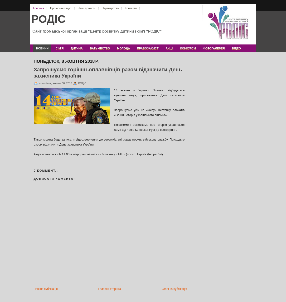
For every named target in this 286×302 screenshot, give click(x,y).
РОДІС (48, 19)
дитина (77, 48)
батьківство (100, 48)
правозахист (147, 48)
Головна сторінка (109, 289)
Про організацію (60, 8)
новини (42, 48)
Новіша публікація (46, 289)
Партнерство (110, 8)
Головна (38, 8)
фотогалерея (214, 48)
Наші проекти (87, 8)
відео (236, 48)
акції (169, 48)
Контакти (131, 8)
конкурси (188, 48)
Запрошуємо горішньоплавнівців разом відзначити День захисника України (108, 73)
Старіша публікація (174, 289)
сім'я (59, 48)
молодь (123, 48)
